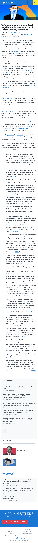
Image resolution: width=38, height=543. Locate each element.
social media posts (24, 128)
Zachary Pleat (15, 32)
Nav (29, 2)
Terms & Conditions (10, 535)
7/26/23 (33, 182)
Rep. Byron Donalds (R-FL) (9, 111)
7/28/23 (15, 176)
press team (10, 135)
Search (35, 2)
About (10, 529)
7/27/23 (25, 263)
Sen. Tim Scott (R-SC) (7, 98)
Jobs (10, 533)
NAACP (6, 68)
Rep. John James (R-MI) (8, 122)
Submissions (27, 531)
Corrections (10, 531)
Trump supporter (27, 126)
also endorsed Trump (27, 122)
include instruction (15, 51)
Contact (27, 529)
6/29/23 (8, 213)
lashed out (20, 135)
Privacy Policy (27, 533)
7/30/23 (13, 167)
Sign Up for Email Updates (15, 522)
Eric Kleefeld (29, 34)
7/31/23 (26, 296)
